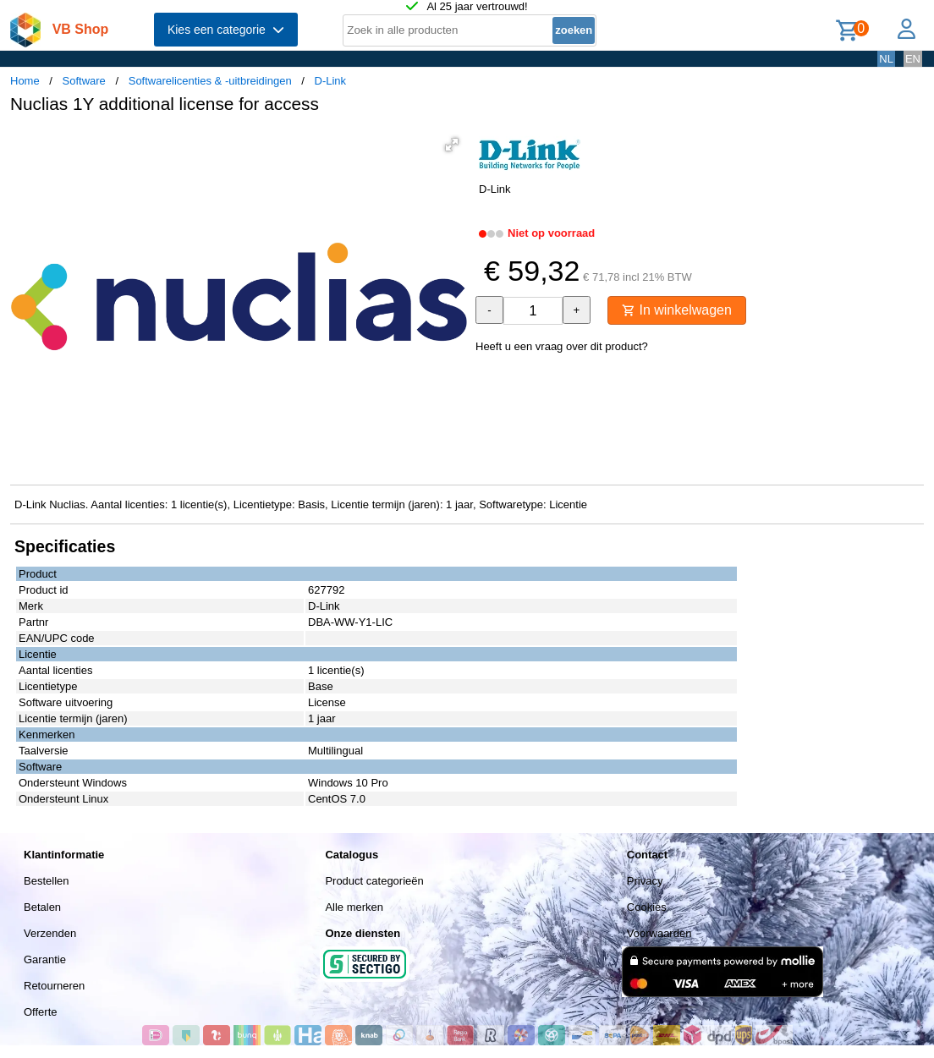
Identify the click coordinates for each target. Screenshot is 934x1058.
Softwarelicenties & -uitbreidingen (210, 80)
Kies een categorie (226, 29)
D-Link (331, 80)
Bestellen (46, 880)
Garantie (45, 959)
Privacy (645, 880)
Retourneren (54, 985)
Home (25, 80)
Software (84, 80)
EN (912, 58)
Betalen (42, 907)
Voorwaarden (659, 933)
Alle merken (354, 907)
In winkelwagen (677, 310)
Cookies (647, 907)
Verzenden (50, 933)
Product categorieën (374, 880)
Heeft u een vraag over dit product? (561, 346)
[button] (451, 144)
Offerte (41, 1012)
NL (886, 58)
